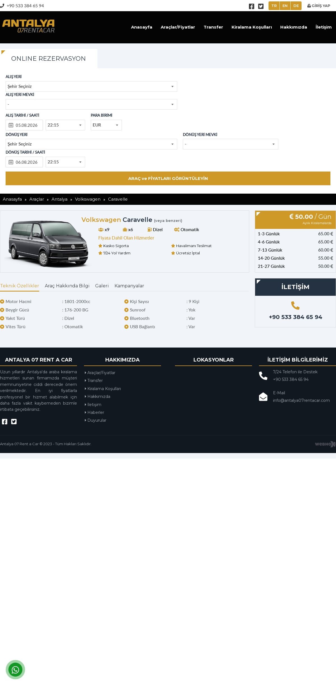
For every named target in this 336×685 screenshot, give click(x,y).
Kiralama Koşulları (252, 27)
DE (296, 5)
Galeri (102, 285)
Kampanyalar (129, 285)
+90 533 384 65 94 (22, 5)
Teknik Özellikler (19, 285)
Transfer (213, 27)
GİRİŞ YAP (318, 5)
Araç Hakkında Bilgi (67, 285)
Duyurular (95, 420)
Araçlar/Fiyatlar (178, 27)
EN (285, 5)
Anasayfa (141, 27)
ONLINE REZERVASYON (48, 58)
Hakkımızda (293, 27)
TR (274, 5)
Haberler (94, 412)
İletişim (324, 27)
